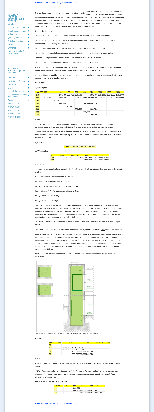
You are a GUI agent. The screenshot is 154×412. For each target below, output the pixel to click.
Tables (10, 44)
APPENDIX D (14, 114)
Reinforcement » (70, 2)
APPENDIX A (14, 103)
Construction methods (17, 31)
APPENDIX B (14, 107)
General (11, 78)
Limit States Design (16, 81)
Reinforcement (14, 34)
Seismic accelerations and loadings (17, 96)
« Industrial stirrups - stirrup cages (49, 2)
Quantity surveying (16, 38)
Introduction (13, 24)
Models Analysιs (15, 84)
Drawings (12, 48)
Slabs (10, 88)
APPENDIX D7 (14, 117)
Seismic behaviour (16, 91)
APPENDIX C (14, 110)
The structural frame (16, 27)
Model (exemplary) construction (16, 52)
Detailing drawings (16, 41)
